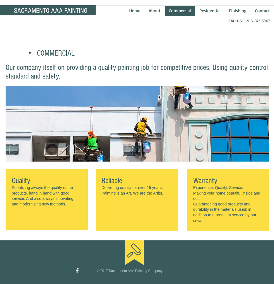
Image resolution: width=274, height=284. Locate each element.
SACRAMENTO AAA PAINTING (51, 11)
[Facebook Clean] (77, 270)
